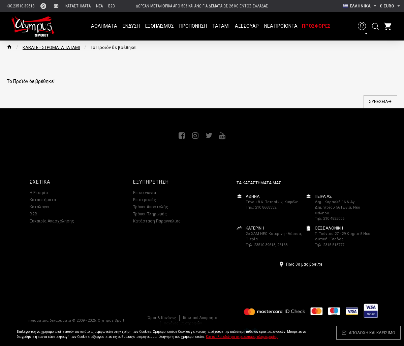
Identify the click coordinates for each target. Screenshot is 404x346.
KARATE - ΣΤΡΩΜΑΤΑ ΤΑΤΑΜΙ (51, 47)
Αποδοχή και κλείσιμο (372, 332)
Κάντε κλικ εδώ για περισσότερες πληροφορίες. (242, 337)
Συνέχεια (378, 101)
